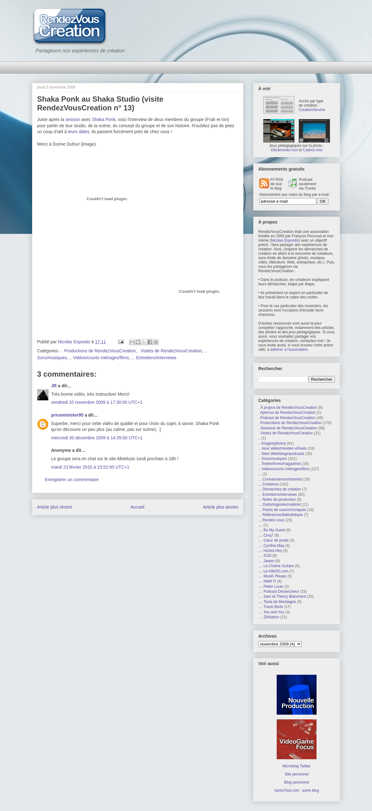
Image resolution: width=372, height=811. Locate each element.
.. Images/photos (272, 443)
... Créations (268, 484)
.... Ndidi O (267, 581)
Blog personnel (296, 782)
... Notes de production (277, 499)
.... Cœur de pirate (273, 540)
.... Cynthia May (271, 545)
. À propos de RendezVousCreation (287, 407)
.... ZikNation (268, 617)
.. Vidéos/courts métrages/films (99, 357)
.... (260, 525)
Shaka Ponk (104, 119)
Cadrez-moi (312, 150)
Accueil (137, 506)
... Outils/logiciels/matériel (279, 504)
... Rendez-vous (271, 520)
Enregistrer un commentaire (72, 479)
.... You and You (271, 612)
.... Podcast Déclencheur (278, 591)
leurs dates (78, 131)
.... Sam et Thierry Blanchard (282, 596)
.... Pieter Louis (270, 586)
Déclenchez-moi (284, 150)
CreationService (312, 110)
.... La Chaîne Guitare (276, 566)
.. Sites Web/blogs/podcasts (281, 453)
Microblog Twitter (297, 766)
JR (54, 385)
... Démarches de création (279, 489)
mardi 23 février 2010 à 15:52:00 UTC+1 (90, 467)
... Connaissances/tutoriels (280, 479)
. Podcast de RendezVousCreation (286, 418)
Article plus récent (54, 506)
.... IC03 (264, 555)
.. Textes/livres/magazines (279, 463)
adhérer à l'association (289, 349)
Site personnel (297, 774)
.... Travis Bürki (270, 607)
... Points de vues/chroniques (282, 510)
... (259, 474)
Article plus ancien (220, 506)
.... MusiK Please (272, 576)
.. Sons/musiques (272, 458)
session (72, 119)
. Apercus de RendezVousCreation (286, 412)
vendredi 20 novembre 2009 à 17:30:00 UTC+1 (96, 402)
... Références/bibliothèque (280, 515)
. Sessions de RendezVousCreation (287, 428)
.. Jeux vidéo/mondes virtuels (282, 448)
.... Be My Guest (271, 530)
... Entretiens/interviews (153, 357)
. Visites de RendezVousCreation (170, 350)
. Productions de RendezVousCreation (99, 350)
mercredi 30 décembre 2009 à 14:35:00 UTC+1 (97, 437)
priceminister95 (67, 415)
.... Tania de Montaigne (277, 602)
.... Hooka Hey (270, 550)
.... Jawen (266, 561)
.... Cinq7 (265, 535)
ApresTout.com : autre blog (296, 790)
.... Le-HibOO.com (273, 571)
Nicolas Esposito (285, 240)
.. (259, 438)
